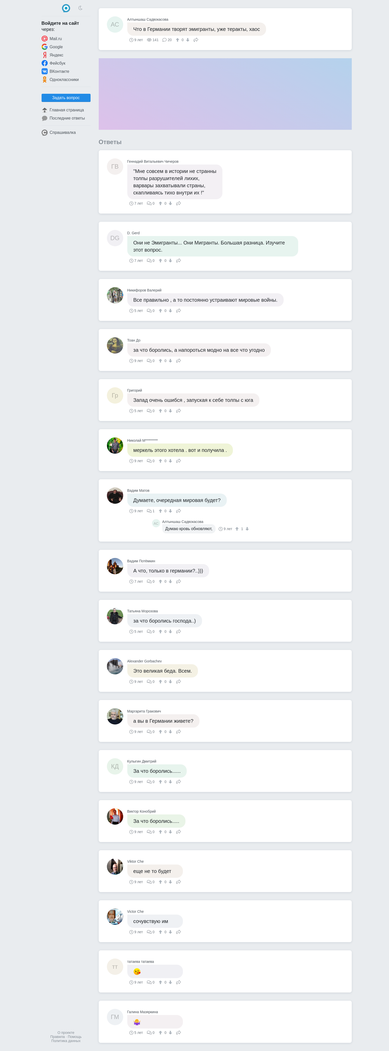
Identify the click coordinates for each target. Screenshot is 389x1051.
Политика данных (65, 1041)
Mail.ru (52, 39)
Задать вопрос (66, 98)
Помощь (75, 1037)
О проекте (65, 1033)
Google (52, 47)
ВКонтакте (55, 71)
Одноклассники (60, 79)
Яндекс (53, 55)
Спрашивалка (59, 133)
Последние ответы (63, 118)
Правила (57, 1037)
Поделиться (196, 39)
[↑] (178, 40)
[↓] (187, 40)
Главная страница (63, 110)
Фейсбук (54, 63)
